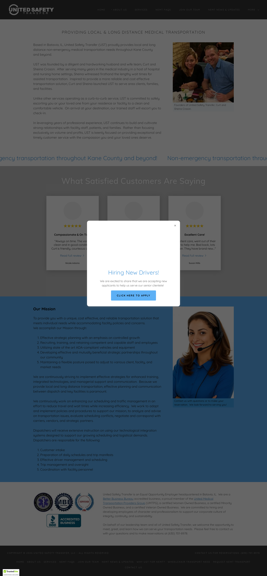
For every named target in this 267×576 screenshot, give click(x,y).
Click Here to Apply (133, 295)
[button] (11, 572)
